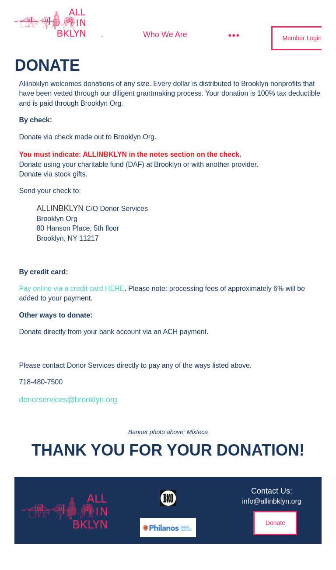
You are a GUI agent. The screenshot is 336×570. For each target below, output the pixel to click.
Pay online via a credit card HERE (71, 288)
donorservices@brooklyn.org (68, 399)
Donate (275, 522)
